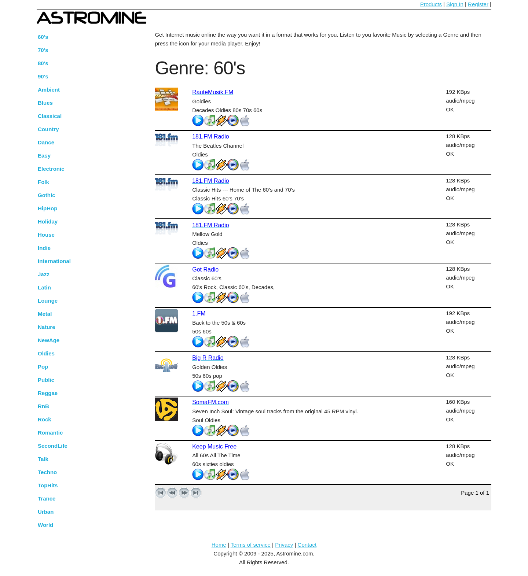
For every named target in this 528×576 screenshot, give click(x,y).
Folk (43, 182)
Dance (46, 142)
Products (431, 4)
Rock (44, 419)
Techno (47, 472)
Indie (44, 248)
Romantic (50, 432)
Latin (44, 287)
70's (43, 50)
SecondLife (52, 446)
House (46, 235)
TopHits (48, 485)
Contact (307, 545)
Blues (45, 103)
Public (46, 380)
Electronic (51, 169)
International (54, 261)
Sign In (454, 4)
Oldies (46, 353)
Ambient (49, 89)
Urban (46, 512)
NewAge (48, 340)
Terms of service (251, 545)
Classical (50, 116)
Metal (45, 314)
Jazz (44, 274)
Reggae (48, 393)
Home (219, 545)
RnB (43, 406)
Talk (43, 459)
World (45, 525)
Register (478, 4)
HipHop (47, 208)
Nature (46, 327)
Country (48, 129)
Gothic (46, 195)
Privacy (284, 545)
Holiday (48, 221)
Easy (44, 155)
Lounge (48, 301)
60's (43, 37)
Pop (43, 366)
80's (43, 63)
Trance (46, 498)
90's (43, 76)
